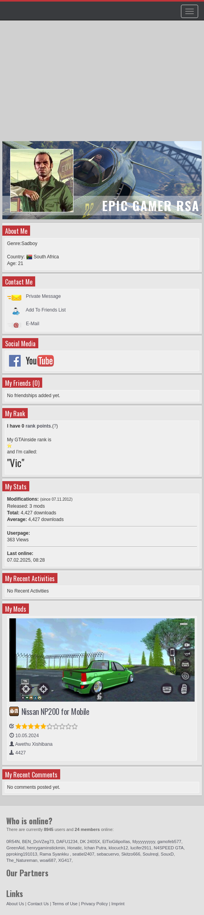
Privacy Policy (94, 903)
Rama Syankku (54, 854)
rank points (38, 426)
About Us (15, 903)
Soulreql (150, 854)
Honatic (74, 847)
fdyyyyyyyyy (143, 841)
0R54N (13, 841)
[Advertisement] (103, 84)
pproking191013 (21, 854)
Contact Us (37, 903)
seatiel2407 (83, 854)
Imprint (118, 903)
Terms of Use (65, 903)
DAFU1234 (66, 841)
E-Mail (32, 323)
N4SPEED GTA (169, 847)
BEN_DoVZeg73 (38, 841)
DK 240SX (90, 841)
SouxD (167, 854)
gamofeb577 (169, 841)
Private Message (43, 296)
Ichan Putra (95, 847)
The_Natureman (22, 860)
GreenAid (15, 847)
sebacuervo (108, 854)
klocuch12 (118, 847)
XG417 (65, 860)
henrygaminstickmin (46, 847)
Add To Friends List (46, 310)
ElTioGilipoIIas (116, 841)
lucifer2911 (141, 847)
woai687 (48, 860)
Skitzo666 (130, 854)
